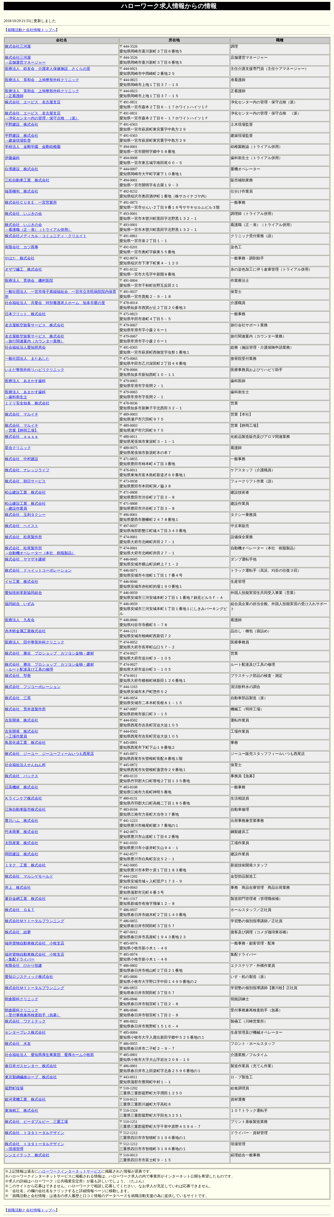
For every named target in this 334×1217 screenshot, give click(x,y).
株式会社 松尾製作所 (23, 537)
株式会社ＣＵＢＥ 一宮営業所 (31, 202)
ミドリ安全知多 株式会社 (27, 403)
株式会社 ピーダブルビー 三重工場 (36, 1122)
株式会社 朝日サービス (25, 481)
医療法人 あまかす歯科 (25, 381)
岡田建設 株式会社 (21, 854)
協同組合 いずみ (20, 604)
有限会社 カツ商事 (21, 247)
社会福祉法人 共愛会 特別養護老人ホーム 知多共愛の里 (55, 303)
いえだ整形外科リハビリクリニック (34, 370)
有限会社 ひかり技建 (23, 966)
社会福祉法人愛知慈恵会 (25, 347)
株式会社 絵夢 (18, 932)
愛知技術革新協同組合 (23, 593)
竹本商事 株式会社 (21, 832)
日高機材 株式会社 (21, 787)
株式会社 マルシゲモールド (29, 876)
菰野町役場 (14, 1088)
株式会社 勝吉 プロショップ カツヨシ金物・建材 (49, 653)
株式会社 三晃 (18, 698)
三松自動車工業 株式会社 (27, 180)
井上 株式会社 (18, 887)
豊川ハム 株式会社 (21, 821)
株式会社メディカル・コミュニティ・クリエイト (46, 236)
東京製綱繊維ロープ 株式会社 (31, 1077)
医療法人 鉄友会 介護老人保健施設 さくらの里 (47, 69)
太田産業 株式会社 (21, 843)
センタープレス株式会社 (25, 1032)
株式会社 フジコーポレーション (33, 687)
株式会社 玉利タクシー (25, 515)
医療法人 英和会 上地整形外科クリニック (42, 80)
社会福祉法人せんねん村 (25, 765)
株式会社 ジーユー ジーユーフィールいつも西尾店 (49, 754)
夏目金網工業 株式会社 (25, 899)
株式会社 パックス (21, 776)
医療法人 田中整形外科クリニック (34, 642)
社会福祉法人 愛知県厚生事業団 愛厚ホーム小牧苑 (49, 1055)
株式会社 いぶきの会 (23, 214)
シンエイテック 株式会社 (27, 1155)
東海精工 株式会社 (21, 1110)
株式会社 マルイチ (21, 414)
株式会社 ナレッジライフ (27, 470)
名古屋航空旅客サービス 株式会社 (34, 325)
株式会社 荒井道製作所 (25, 709)
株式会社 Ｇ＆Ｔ (20, 910)
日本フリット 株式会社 (25, 314)
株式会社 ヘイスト (21, 526)
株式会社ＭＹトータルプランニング (34, 921)
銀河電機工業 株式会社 (25, 1099)
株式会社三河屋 (18, 46)
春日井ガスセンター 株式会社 (31, 1066)
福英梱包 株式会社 (21, 191)
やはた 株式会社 (20, 258)
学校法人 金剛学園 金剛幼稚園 (33, 147)
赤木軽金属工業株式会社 (25, 631)
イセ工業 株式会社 (21, 582)
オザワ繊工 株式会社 (23, 269)
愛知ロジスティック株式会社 (29, 977)
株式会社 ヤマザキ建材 (25, 559)
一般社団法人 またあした (27, 359)
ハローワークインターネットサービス (69, 1171)
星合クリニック (18, 448)
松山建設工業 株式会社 (25, 492)
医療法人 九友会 (20, 620)
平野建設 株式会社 (21, 124)
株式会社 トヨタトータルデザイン (34, 1133)
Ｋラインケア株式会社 (23, 798)
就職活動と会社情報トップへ (31, 30)
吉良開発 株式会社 (21, 720)
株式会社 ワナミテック (25, 1021)
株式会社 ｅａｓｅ (21, 437)
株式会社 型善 (18, 676)
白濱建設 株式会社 (21, 169)
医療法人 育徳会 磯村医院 (29, 280)
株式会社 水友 (18, 1044)
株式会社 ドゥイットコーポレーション (38, 570)
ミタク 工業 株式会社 (25, 865)
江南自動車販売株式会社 (25, 809)
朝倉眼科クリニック (21, 999)
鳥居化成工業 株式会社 (25, 743)
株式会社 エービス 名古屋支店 (33, 102)
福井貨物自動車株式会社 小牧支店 (34, 943)
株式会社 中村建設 (21, 459)
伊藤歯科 (12, 158)
